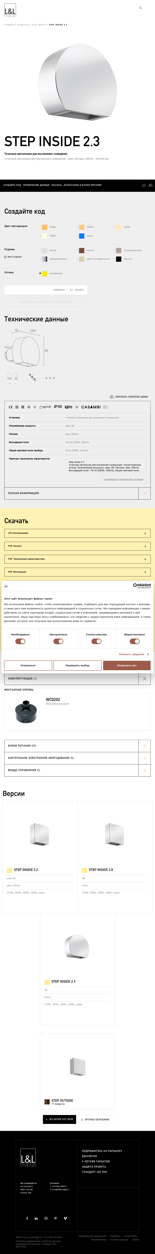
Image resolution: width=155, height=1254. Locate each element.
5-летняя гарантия (96, 1161)
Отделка (9, 249)
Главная (9, 25)
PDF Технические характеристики (26, 559)
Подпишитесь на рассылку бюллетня (102, 1154)
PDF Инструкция (17, 572)
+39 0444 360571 (59, 1186)
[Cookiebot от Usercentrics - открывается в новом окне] (135, 586)
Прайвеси (115, 1236)
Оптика (8, 272)
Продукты (23, 25)
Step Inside (39, 25)
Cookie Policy (131, 1236)
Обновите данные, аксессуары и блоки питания (46, 302)
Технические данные (36, 185)
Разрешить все (127, 665)
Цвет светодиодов (15, 226)
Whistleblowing (98, 1240)
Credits (135, 1240)
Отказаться (28, 665)
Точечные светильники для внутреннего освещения (35, 154)
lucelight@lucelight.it (60, 1190)
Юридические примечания (93, 1236)
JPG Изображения (18, 533)
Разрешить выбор (77, 665)
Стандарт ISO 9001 (95, 1172)
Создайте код (12, 185)
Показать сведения (131, 654)
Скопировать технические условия (123, 479)
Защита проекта (94, 1167)
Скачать (56, 185)
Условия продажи (119, 1240)
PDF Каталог (15, 546)
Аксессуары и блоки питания (83, 185)
